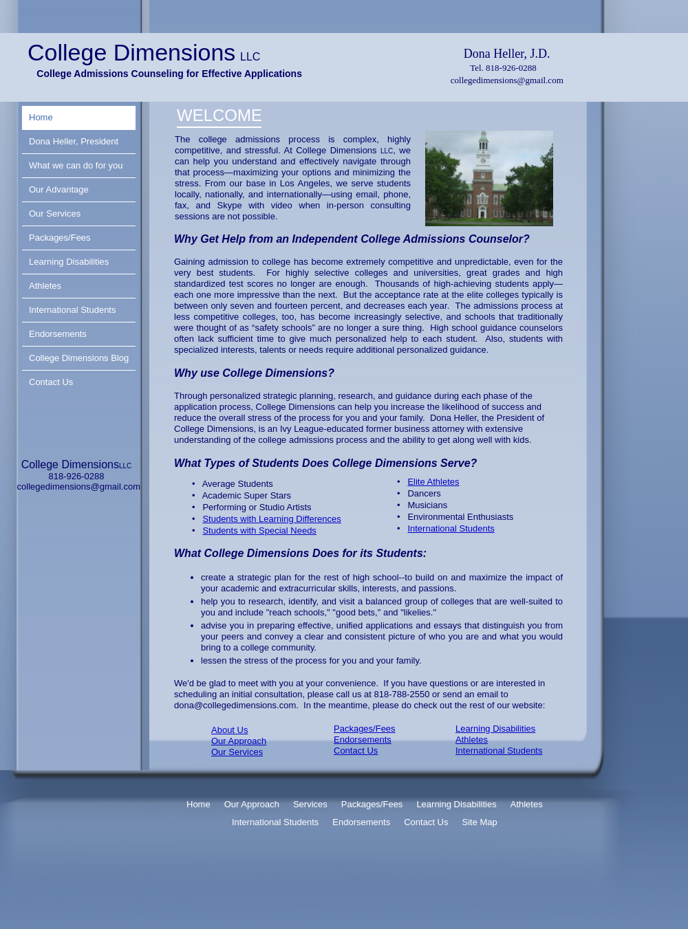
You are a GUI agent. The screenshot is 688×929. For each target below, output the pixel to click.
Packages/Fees (365, 728)
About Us (229, 730)
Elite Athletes (433, 482)
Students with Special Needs (259, 530)
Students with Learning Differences (271, 519)
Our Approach (238, 741)
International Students (498, 750)
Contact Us (356, 750)
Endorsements (362, 739)
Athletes (471, 739)
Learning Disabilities (495, 728)
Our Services (237, 752)
